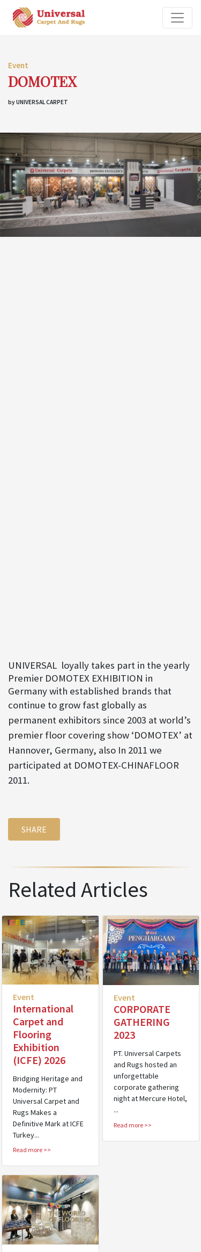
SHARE (34, 829)
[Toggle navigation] (177, 17)
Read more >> (32, 1150)
